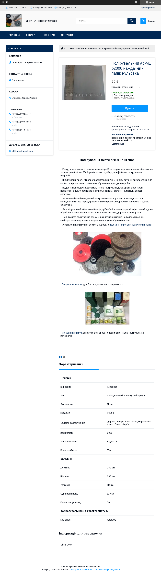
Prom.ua (96, 566)
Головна (14, 35)
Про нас (49, 35)
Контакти (67, 35)
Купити (130, 108)
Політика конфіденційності (107, 569)
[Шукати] (131, 21)
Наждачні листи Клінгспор (84, 48)
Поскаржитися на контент (81, 569)
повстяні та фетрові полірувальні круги (130, 224)
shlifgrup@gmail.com (22, 151)
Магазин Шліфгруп (72, 332)
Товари (30, 35)
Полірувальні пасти (72, 284)
